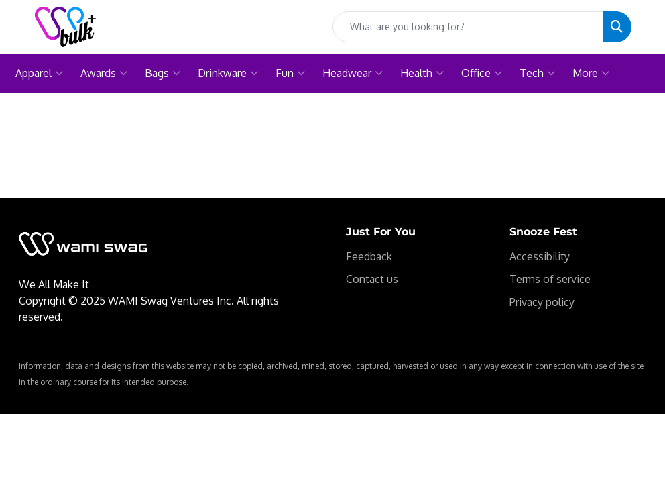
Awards (103, 73)
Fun (290, 73)
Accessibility (539, 256)
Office (481, 73)
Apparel (39, 73)
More (590, 73)
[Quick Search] (467, 26)
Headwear (352, 73)
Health (422, 73)
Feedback (369, 256)
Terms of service (550, 279)
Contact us (372, 279)
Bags (162, 73)
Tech (537, 73)
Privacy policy (542, 302)
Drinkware (228, 73)
